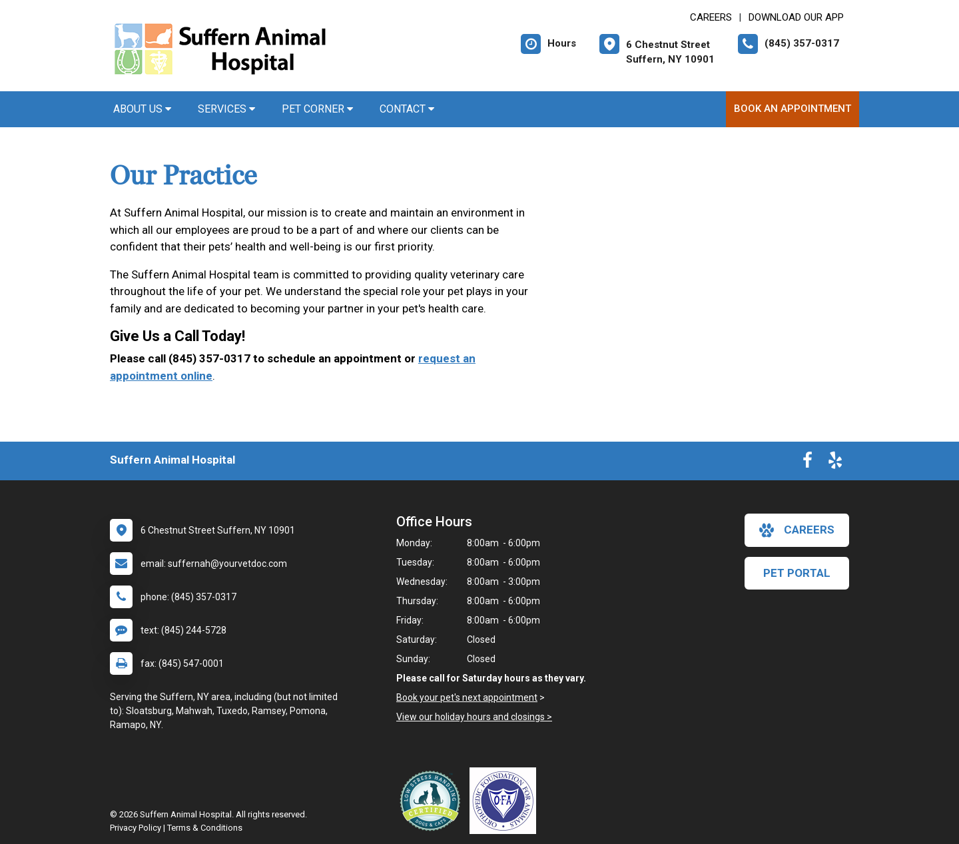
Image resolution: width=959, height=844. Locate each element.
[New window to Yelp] (835, 463)
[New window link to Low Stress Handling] (433, 800)
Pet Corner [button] (317, 109)
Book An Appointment (792, 109)
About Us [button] (142, 109)
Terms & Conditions (204, 828)
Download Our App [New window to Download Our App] (796, 17)
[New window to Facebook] (807, 463)
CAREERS (711, 17)
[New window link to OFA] (506, 800)
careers (796, 530)
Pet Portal (796, 573)
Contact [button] (407, 109)
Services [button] (226, 109)
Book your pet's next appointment (466, 697)
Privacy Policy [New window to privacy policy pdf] (135, 828)
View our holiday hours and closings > (474, 716)
